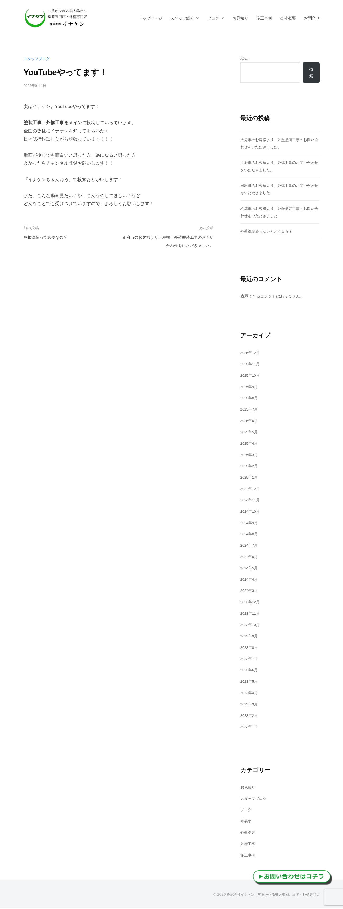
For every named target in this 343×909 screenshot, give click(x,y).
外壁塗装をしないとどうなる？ (268, 232)
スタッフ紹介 (182, 18)
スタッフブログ (37, 58)
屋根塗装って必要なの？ (48, 237)
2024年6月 (250, 557)
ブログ (213, 18)
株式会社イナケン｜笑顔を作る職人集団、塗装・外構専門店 (270, 895)
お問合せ (312, 18)
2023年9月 (250, 636)
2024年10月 (251, 512)
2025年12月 (251, 353)
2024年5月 (250, 568)
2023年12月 (251, 603)
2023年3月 (250, 705)
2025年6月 (250, 421)
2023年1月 (250, 727)
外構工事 (248, 845)
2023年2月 (250, 716)
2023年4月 (250, 693)
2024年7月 (250, 546)
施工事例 (264, 18)
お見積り (240, 18)
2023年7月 (250, 659)
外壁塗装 (248, 833)
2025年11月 (251, 364)
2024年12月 (251, 489)
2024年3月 (250, 591)
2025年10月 (251, 376)
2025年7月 (250, 410)
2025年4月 (250, 444)
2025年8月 (250, 399)
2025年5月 (250, 432)
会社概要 (288, 18)
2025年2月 (250, 467)
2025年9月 (250, 387)
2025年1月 (250, 478)
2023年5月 (250, 682)
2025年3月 (250, 455)
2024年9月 (250, 523)
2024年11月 (251, 500)
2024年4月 (250, 580)
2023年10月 (251, 625)
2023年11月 (251, 614)
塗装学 (246, 822)
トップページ (150, 18)
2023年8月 (250, 648)
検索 (244, 58)
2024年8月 (250, 535)
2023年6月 (250, 671)
